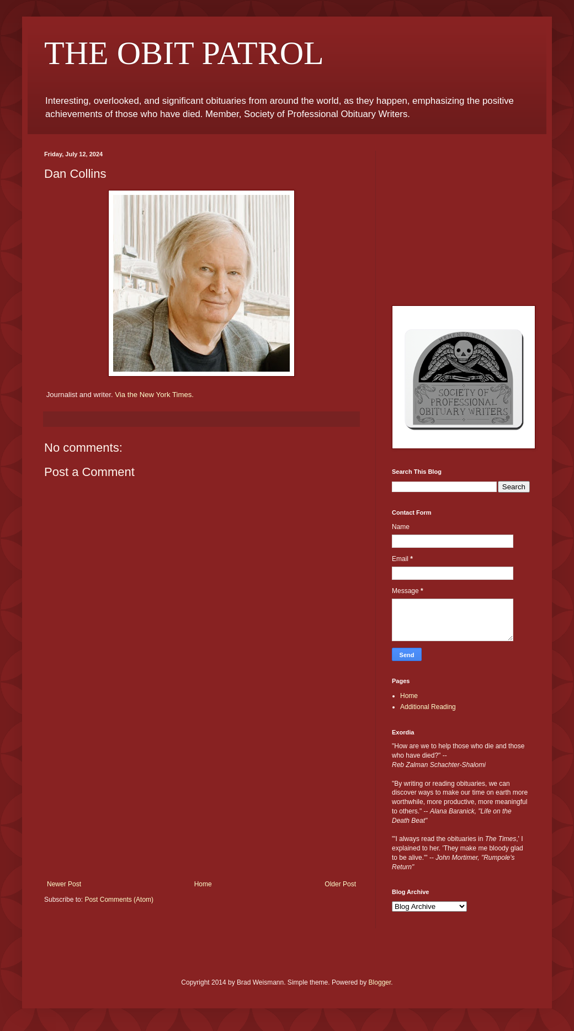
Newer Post (64, 884)
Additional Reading (428, 707)
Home (203, 884)
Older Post (340, 884)
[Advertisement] (201, 797)
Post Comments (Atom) (118, 899)
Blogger (380, 982)
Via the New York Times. (154, 394)
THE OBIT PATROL (184, 53)
